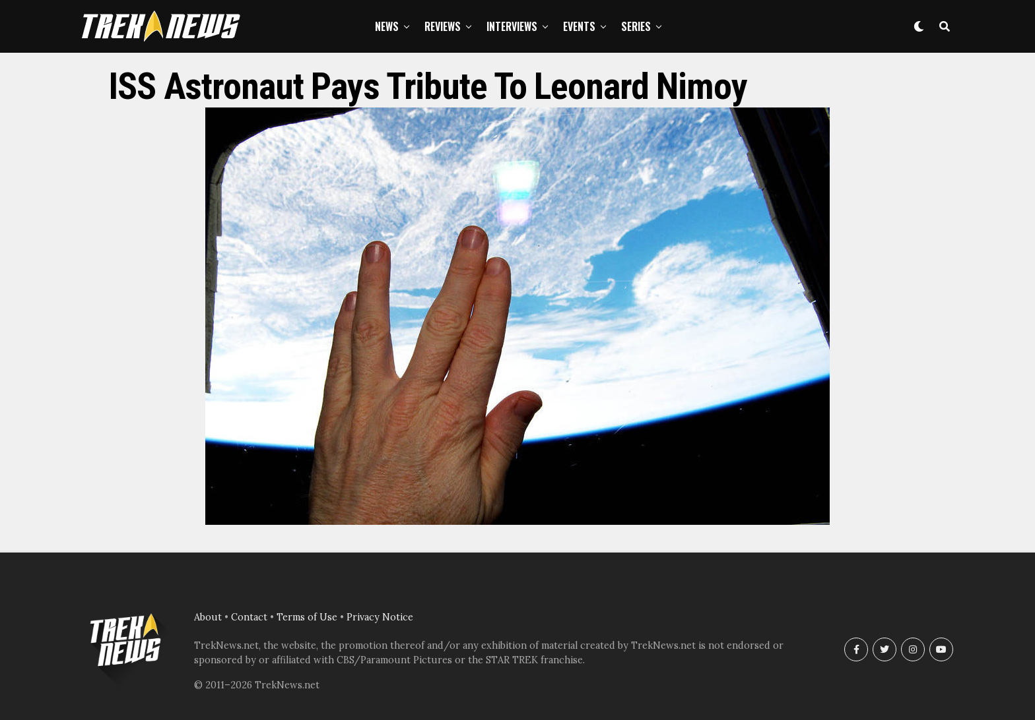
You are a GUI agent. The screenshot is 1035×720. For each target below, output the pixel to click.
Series (636, 26)
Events (579, 26)
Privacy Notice (380, 617)
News (387, 26)
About (208, 617)
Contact (249, 617)
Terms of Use (307, 617)
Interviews (511, 26)
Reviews (442, 26)
